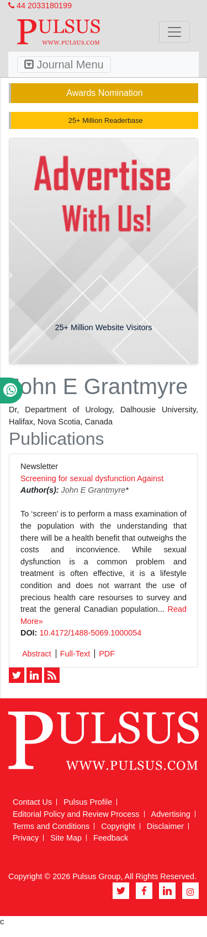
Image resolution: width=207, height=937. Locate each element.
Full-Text (75, 653)
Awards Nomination (104, 93)
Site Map (66, 837)
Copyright (118, 826)
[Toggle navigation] (174, 32)
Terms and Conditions (51, 826)
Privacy (26, 837)
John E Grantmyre (93, 490)
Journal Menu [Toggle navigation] (64, 64)
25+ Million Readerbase (104, 120)
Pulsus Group (96, 876)
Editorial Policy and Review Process (76, 814)
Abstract (36, 653)
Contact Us (32, 802)
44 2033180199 (40, 5)
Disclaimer (165, 826)
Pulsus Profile (87, 802)
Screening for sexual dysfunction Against (91, 478)
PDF (107, 653)
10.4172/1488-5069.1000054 (90, 632)
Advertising (170, 814)
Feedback (110, 837)
